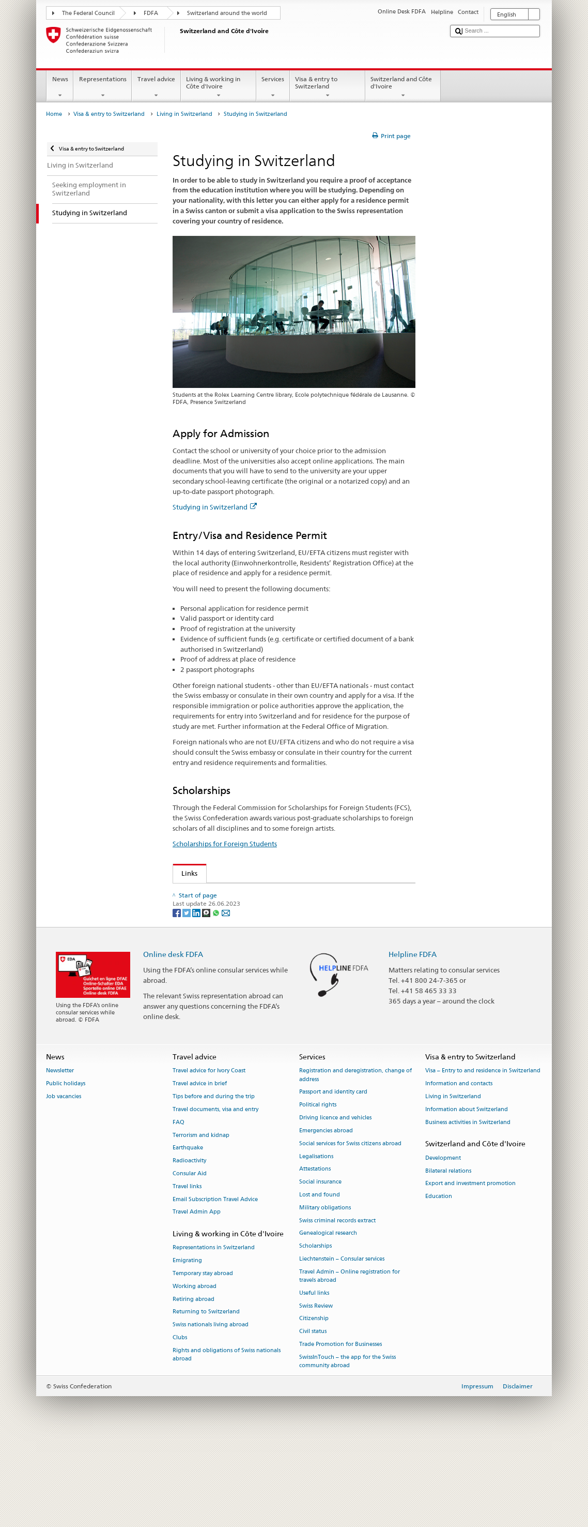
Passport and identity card (333, 1177)
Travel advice (156, 87)
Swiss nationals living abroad (211, 1409)
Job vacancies (63, 1181)
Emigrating (187, 1345)
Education (438, 1281)
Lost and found (319, 1279)
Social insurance (320, 1266)
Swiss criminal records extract (337, 1305)
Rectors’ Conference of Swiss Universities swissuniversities (272, 935)
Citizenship (314, 1403)
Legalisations (316, 1241)
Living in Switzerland (184, 114)
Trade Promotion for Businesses (340, 1429)
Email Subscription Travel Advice (215, 1284)
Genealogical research (328, 1318)
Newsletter (60, 1155)
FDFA (151, 13)
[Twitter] (187, 996)
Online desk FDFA (173, 1039)
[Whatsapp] (217, 996)
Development (443, 1242)
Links (185, 873)
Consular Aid (190, 1258)
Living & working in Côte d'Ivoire (218, 87)
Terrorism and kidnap (201, 1220)
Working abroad (194, 1371)
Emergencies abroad (326, 1215)
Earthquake (188, 1232)
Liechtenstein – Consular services (341, 1343)
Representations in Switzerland (214, 1332)
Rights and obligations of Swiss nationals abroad (227, 1439)
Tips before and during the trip (214, 1181)
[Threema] (207, 996)
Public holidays (65, 1168)
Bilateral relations (448, 1255)
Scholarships (315, 1330)
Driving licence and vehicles (335, 1202)
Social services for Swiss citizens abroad (350, 1228)
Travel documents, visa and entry (215, 1194)
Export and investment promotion (470, 1268)
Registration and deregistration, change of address (355, 1159)
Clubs (180, 1422)
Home (54, 114)
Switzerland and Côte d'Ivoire (403, 87)
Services (273, 87)
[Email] (226, 996)
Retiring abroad (193, 1384)
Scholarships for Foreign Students (225, 844)
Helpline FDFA (413, 1039)
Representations (102, 87)
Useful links (314, 1377)
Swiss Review (316, 1390)
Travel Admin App (197, 1297)
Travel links (187, 1271)
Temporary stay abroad (203, 1358)
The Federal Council (88, 13)
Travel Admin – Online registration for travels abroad (349, 1360)
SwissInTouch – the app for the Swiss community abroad (347, 1446)
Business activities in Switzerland (467, 1207)
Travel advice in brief (200, 1168)
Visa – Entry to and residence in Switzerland (482, 1155)
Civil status (313, 1416)
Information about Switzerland (466, 1194)
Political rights (317, 1189)
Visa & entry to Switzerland (327, 87)
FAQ (178, 1207)
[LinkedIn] (197, 996)
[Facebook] (177, 996)
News (60, 87)
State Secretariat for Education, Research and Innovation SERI (278, 919)
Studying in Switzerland (215, 507)
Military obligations (325, 1292)
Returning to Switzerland (206, 1397)
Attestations (315, 1253)
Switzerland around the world (227, 13)
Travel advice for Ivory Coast (209, 1155)
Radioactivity (189, 1245)
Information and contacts (458, 1168)
